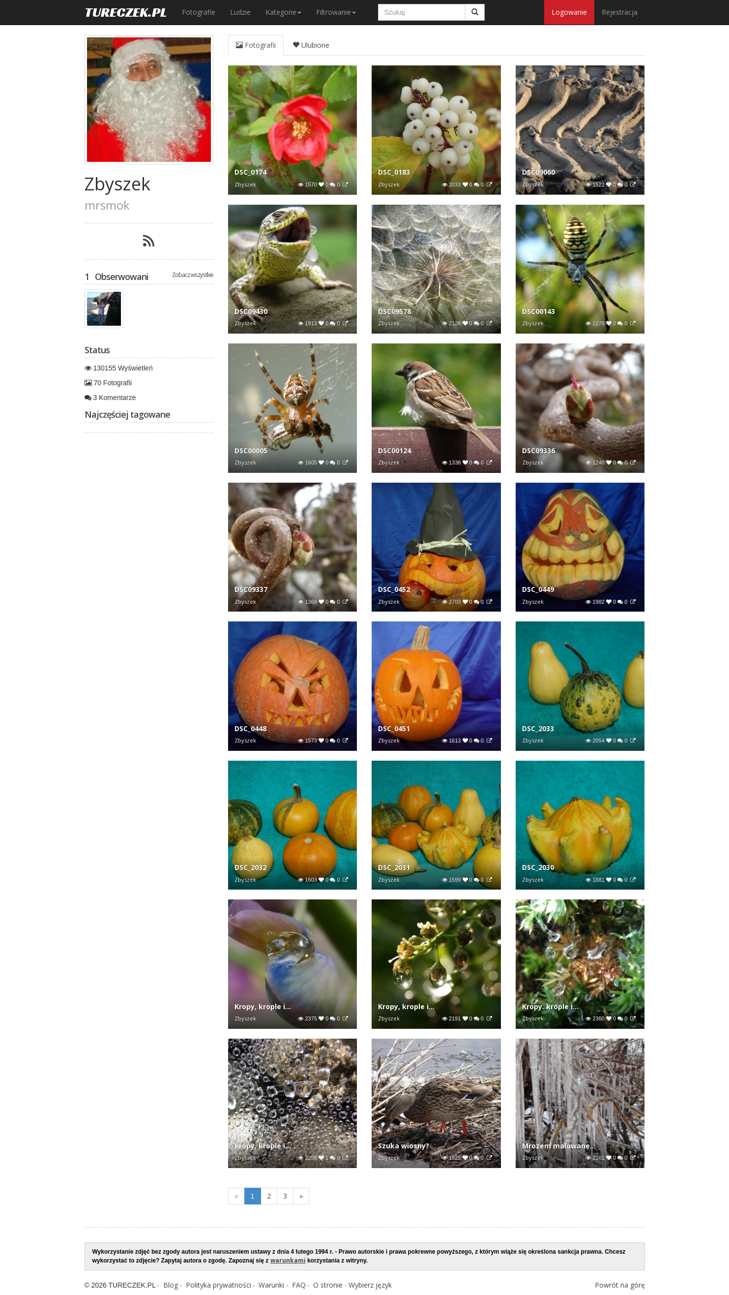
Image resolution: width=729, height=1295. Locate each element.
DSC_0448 (250, 728)
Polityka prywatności (218, 1285)
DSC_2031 (394, 867)
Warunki (271, 1285)
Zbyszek (245, 184)
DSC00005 (250, 450)
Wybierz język (370, 1285)
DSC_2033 (538, 728)
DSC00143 (538, 311)
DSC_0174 (250, 172)
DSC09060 (538, 172)
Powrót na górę (620, 1285)
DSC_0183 (394, 172)
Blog (170, 1285)
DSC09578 (394, 311)
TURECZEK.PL (126, 12)
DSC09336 (538, 450)
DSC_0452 (394, 589)
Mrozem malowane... (559, 1145)
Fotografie (198, 12)
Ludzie (240, 12)
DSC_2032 (250, 867)
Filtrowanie (336, 12)
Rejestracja (620, 12)
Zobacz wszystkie (192, 274)
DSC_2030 (538, 867)
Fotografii (256, 45)
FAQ (299, 1285)
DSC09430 (250, 311)
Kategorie (283, 12)
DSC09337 (250, 589)
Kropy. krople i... (550, 1006)
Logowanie (569, 12)
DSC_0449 (538, 589)
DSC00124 (394, 450)
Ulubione (310, 45)
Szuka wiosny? (403, 1145)
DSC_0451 (394, 728)
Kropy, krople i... (262, 1006)
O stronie (328, 1285)
